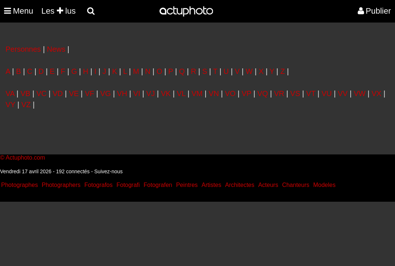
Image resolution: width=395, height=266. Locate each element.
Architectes (239, 185)
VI (136, 93)
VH (122, 93)
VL (181, 93)
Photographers (61, 185)
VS (295, 93)
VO (230, 93)
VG (105, 93)
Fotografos (99, 185)
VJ (150, 93)
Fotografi (128, 185)
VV (343, 93)
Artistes (211, 185)
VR (279, 93)
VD (58, 93)
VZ (26, 104)
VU (327, 93)
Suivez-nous (108, 171)
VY (10, 104)
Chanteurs (295, 185)
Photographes (19, 185)
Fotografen (158, 185)
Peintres (187, 185)
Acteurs (268, 185)
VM (197, 93)
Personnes (23, 49)
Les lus (58, 11)
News (56, 49)
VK (166, 93)
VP (246, 93)
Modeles (324, 185)
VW (359, 93)
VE (74, 93)
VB (25, 93)
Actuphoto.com (25, 157)
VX (377, 93)
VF (90, 93)
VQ (262, 93)
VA (10, 93)
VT (310, 93)
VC (41, 93)
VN (214, 93)
